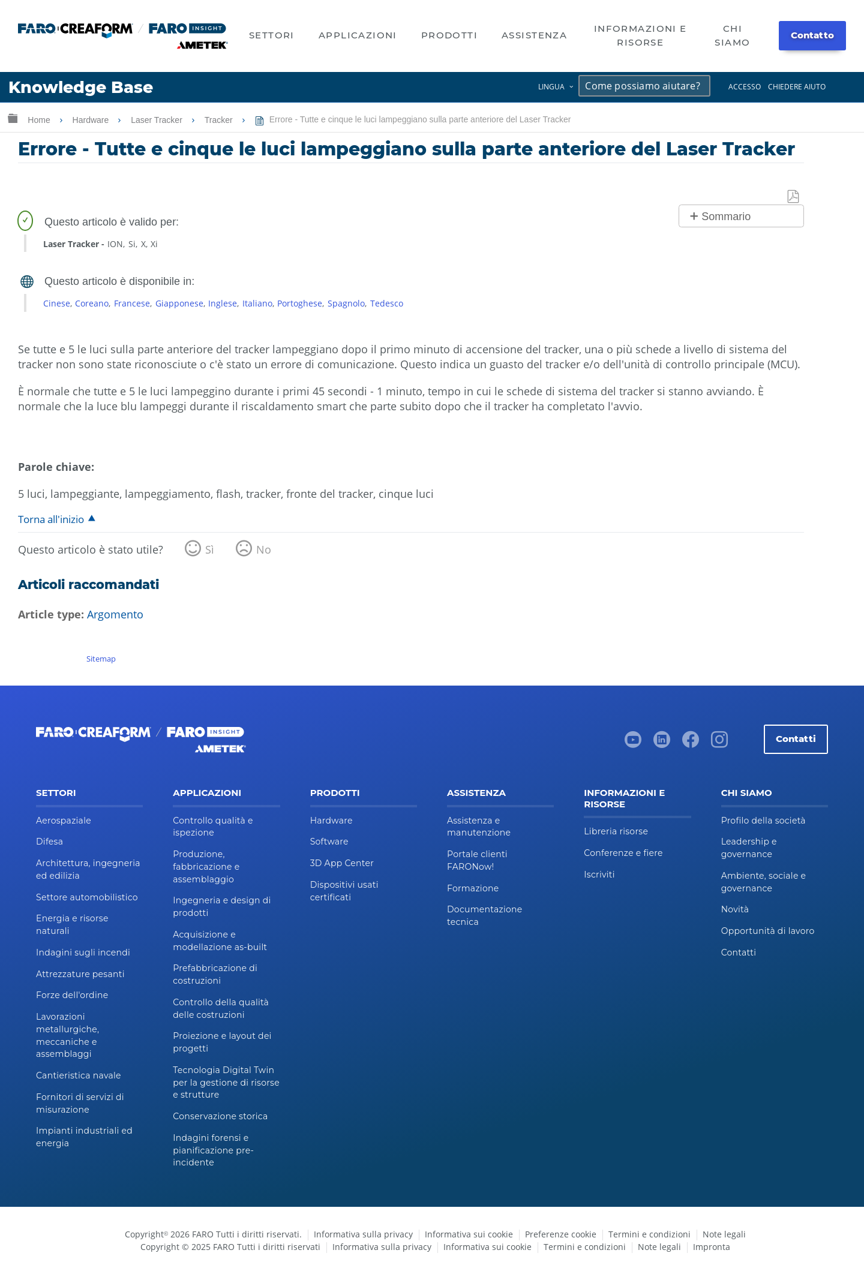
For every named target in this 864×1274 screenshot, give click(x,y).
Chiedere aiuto (797, 87)
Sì (209, 549)
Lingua (551, 87)
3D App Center (342, 863)
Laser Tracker (157, 120)
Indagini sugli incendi (83, 952)
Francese (132, 303)
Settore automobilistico (87, 897)
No (263, 549)
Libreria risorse (616, 831)
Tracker (220, 120)
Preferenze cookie (560, 1234)
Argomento (115, 614)
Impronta (711, 1246)
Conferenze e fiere (623, 853)
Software (329, 841)
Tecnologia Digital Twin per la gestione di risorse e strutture (226, 1083)
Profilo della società (763, 820)
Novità (735, 909)
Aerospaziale (63, 820)
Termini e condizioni (649, 1234)
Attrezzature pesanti (80, 974)
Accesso (744, 87)
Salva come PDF (794, 197)
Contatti (796, 738)
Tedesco (386, 303)
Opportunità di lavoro (768, 931)
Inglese (222, 303)
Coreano (92, 303)
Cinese (56, 303)
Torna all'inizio (51, 519)
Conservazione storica (220, 1116)
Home (40, 120)
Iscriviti (599, 874)
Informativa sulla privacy (363, 1234)
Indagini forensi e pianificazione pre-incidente (213, 1150)
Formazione (473, 888)
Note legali (724, 1234)
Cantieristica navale (78, 1075)
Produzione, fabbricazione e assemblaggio (206, 867)
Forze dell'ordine (72, 995)
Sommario (726, 217)
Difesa (49, 841)
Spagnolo (346, 303)
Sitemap (101, 658)
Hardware (92, 120)
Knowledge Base (80, 87)
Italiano (257, 303)
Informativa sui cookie (469, 1234)
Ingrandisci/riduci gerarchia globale (12, 118)
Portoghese (299, 303)
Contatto (812, 35)
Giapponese (179, 303)
